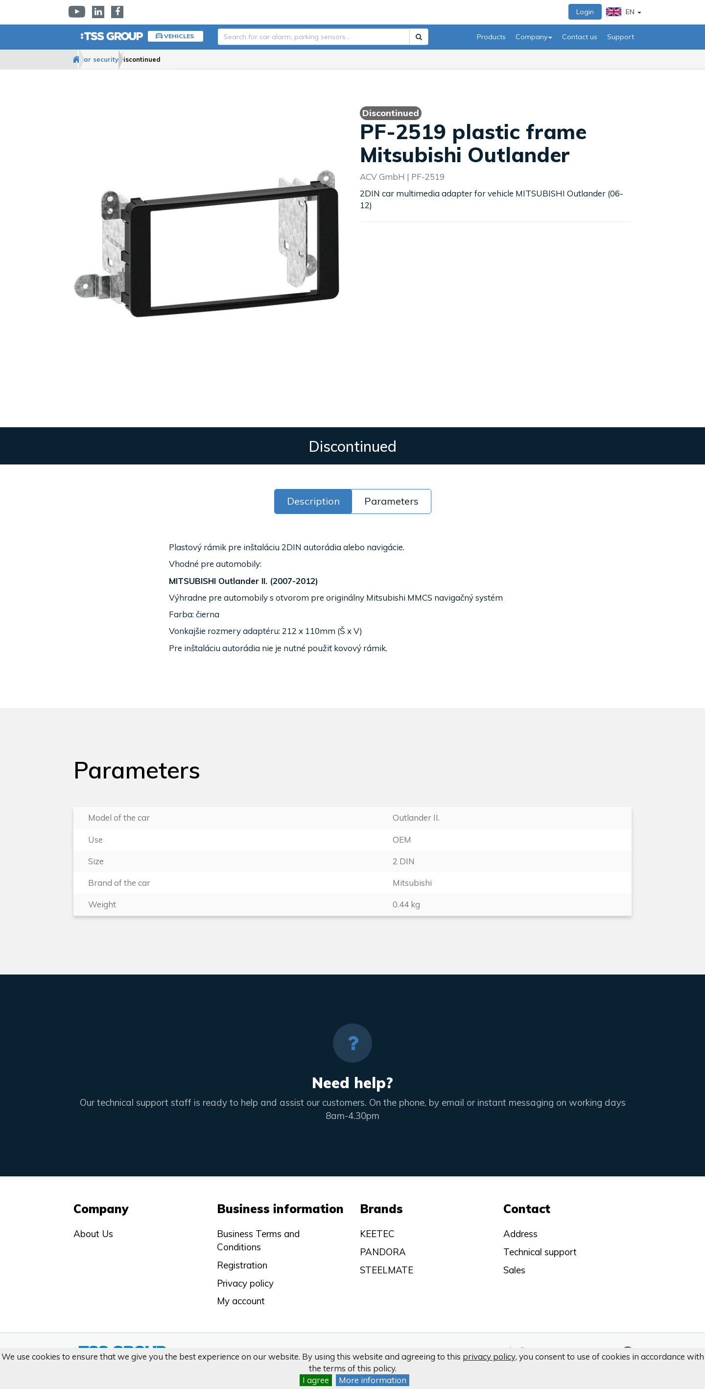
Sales (514, 1270)
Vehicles (179, 36)
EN (623, 11)
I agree (316, 1380)
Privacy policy (245, 1283)
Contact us (579, 36)
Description (313, 501)
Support (620, 36)
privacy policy (489, 1356)
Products (491, 36)
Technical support (540, 1252)
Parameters (391, 501)
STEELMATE (386, 1270)
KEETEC (377, 1234)
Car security (130, 59)
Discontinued (191, 59)
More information (372, 1380)
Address (520, 1234)
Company (534, 36)
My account (241, 1301)
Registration (242, 1265)
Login (585, 11)
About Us (93, 1234)
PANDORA (383, 1252)
